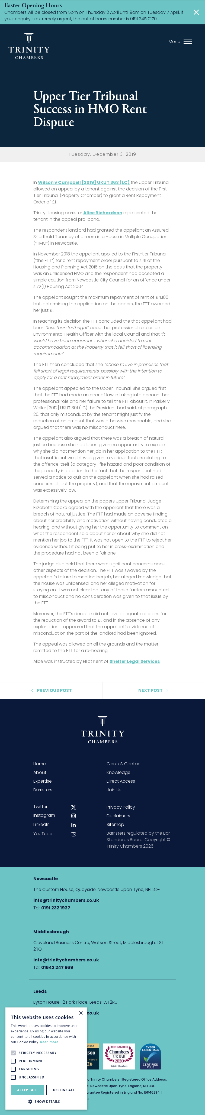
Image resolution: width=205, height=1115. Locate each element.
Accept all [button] (27, 1090)
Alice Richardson (102, 213)
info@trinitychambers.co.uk (66, 900)
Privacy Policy (121, 807)
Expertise (42, 781)
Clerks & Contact (124, 764)
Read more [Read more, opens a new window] (49, 1042)
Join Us (114, 790)
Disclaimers (118, 816)
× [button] (81, 1013)
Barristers (42, 790)
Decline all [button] (64, 1090)
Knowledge (118, 772)
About (39, 772)
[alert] (46, 1058)
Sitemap (115, 824)
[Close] (196, 12)
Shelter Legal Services (135, 661)
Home (39, 764)
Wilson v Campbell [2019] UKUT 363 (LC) (84, 182)
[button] (46, 1101)
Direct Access (121, 781)
